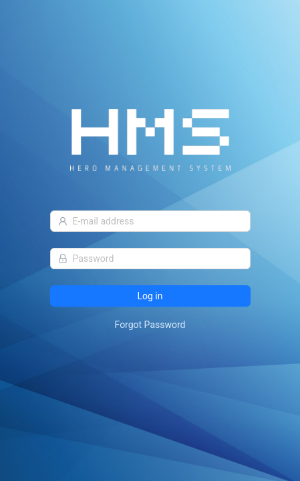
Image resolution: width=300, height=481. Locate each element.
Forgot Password (150, 324)
